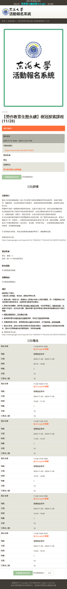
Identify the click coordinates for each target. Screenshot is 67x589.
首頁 (3, 21)
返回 (49, 573)
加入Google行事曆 (41, 349)
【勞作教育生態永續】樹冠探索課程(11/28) (33, 21)
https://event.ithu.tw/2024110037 (19, 150)
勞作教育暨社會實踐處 (12, 169)
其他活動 (11, 21)
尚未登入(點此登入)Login (33, 3)
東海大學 (16, 4)
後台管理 (50, 4)
